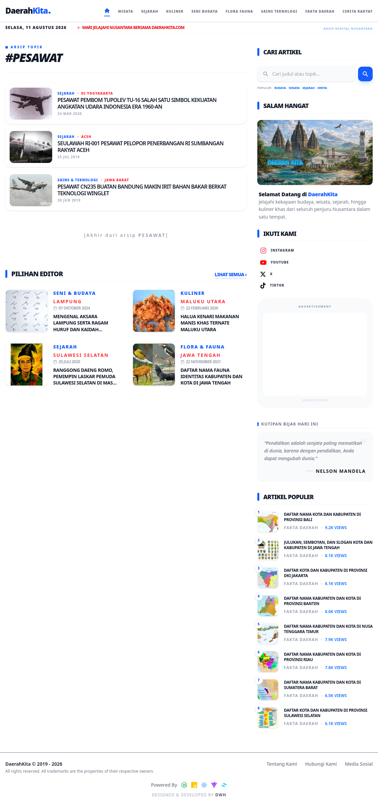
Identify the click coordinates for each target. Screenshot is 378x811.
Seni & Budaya (74, 293)
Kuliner (193, 293)
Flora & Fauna (203, 347)
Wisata (294, 88)
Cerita (322, 88)
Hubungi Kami (321, 764)
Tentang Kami (282, 764)
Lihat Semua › (231, 274)
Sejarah (65, 347)
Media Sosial (359, 764)
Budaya (280, 88)
